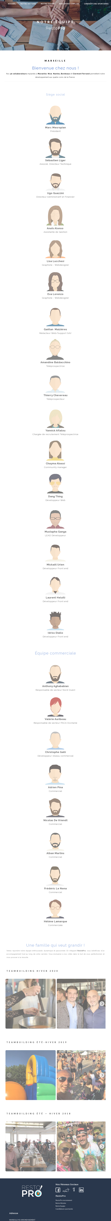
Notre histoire (28, 4)
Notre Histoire (61, 1203)
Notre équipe (48, 4)
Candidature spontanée (96, 4)
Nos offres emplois (69, 4)
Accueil (12, 4)
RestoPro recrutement (64, 1200)
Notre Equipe (60, 1206)
